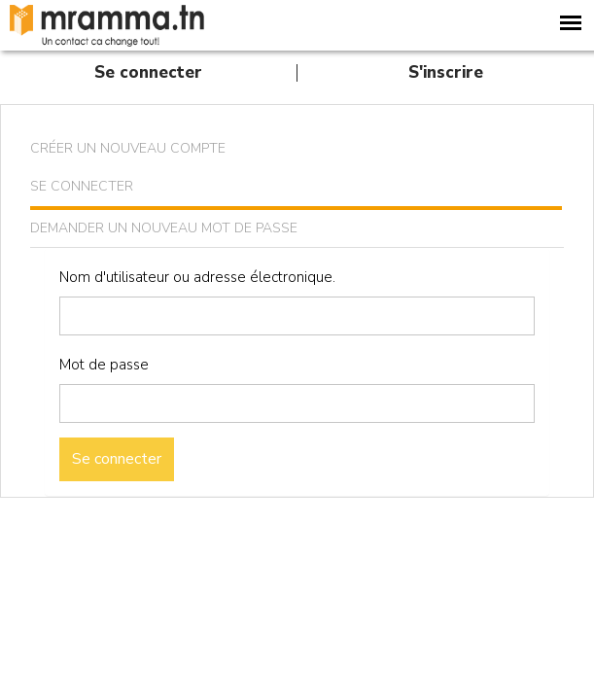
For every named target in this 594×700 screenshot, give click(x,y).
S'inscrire (445, 72)
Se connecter (148, 72)
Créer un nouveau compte (128, 148)
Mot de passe (104, 364)
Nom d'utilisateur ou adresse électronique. (197, 277)
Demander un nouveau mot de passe (163, 228)
